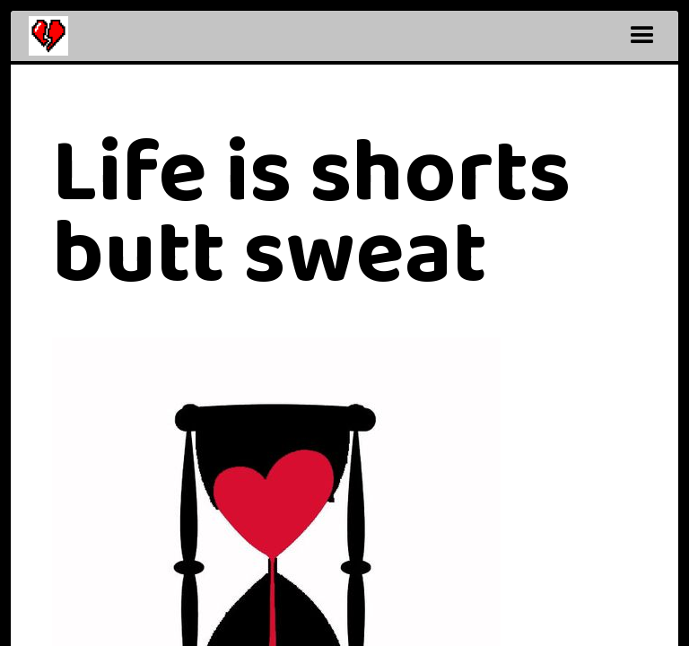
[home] (48, 36)
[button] (642, 36)
